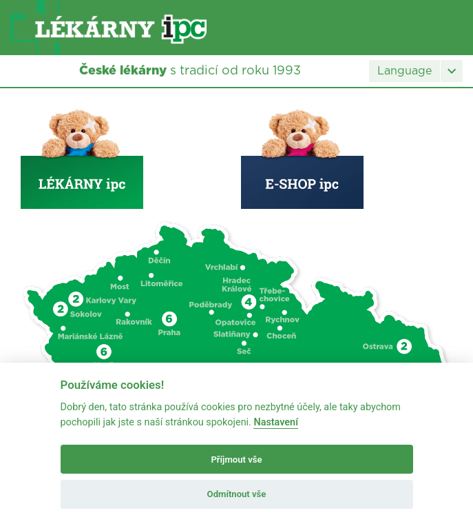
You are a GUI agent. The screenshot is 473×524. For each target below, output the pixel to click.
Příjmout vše (236, 459)
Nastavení (275, 422)
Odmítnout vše (236, 494)
